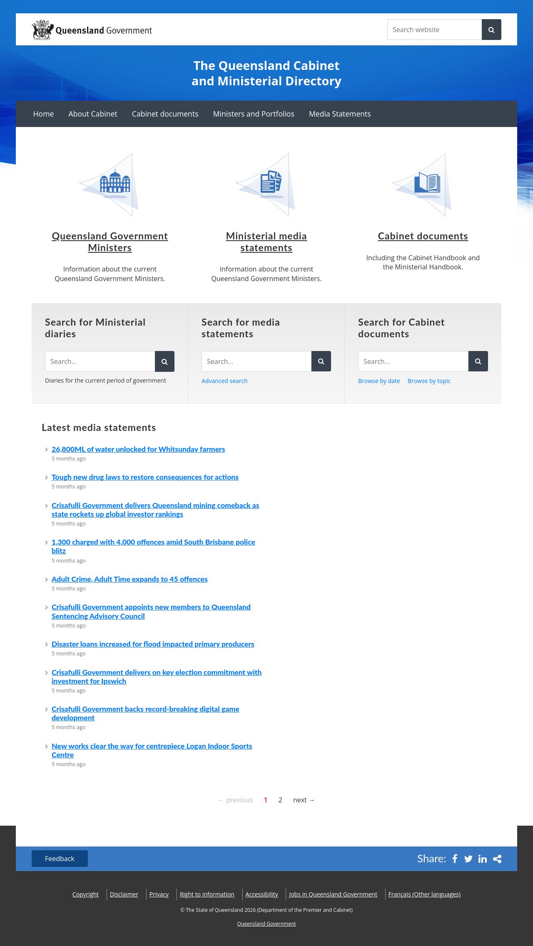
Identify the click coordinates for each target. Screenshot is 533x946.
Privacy (159, 894)
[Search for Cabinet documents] (413, 361)
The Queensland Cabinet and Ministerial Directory (266, 73)
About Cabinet (93, 114)
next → (304, 799)
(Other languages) (425, 894)
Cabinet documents (165, 114)
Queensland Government (266, 923)
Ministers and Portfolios (253, 114)
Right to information (207, 894)
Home (43, 114)
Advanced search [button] (225, 381)
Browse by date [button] (379, 381)
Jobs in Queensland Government (333, 894)
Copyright (85, 894)
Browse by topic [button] (429, 381)
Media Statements (340, 114)
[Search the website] (434, 29)
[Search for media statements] (256, 361)
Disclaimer (124, 894)
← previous (235, 799)
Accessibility (262, 894)
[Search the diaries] (100, 361)
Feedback (60, 858)
